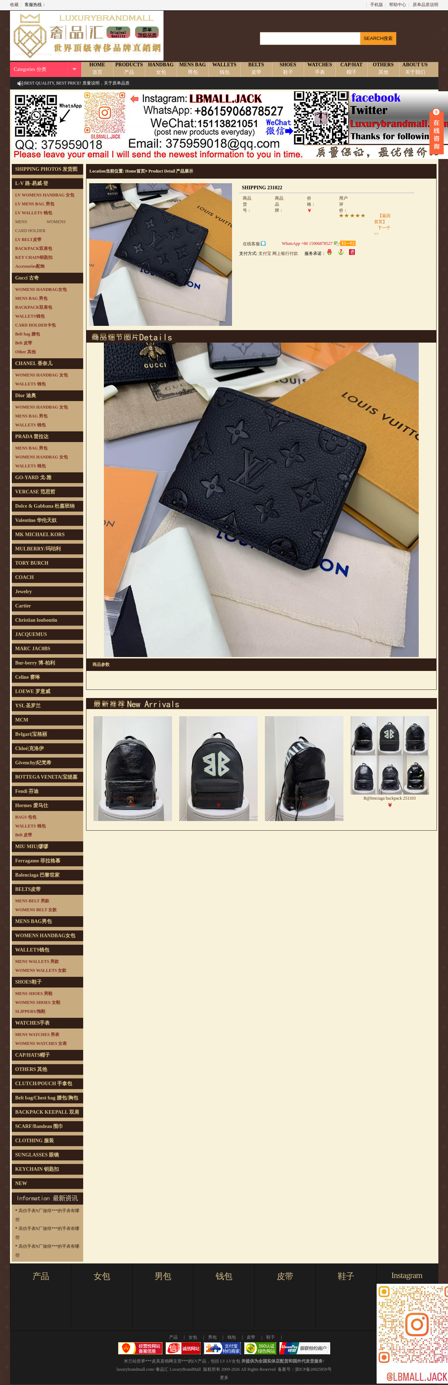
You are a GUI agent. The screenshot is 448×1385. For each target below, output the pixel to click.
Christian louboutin (36, 620)
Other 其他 (25, 351)
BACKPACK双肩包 (33, 248)
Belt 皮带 (23, 342)
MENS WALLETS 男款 (37, 961)
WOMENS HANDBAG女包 (41, 289)
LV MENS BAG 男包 (34, 203)
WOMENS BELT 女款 (36, 909)
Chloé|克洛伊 (29, 748)
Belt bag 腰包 (27, 334)
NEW (21, 1183)
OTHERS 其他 (31, 1069)
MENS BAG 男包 (31, 298)
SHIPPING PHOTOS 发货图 (46, 169)
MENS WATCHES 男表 (37, 1034)
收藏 (14, 4)
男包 (163, 1276)
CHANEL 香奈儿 (34, 363)
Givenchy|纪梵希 (33, 762)
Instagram (406, 1275)
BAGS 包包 (26, 817)
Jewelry (23, 591)
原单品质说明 (425, 4)
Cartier (23, 606)
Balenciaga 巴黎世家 (37, 875)
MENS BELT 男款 (32, 900)
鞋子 (346, 1276)
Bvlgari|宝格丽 (31, 734)
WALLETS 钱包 (30, 383)
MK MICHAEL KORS (40, 534)
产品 (40, 1276)
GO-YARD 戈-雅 (33, 477)
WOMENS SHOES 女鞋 (37, 1002)
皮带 (285, 1276)
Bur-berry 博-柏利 (35, 663)
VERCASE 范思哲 (35, 491)
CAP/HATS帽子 (32, 1055)
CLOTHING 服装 (34, 1140)
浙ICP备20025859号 (313, 1369)
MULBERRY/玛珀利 (38, 549)
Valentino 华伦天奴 (36, 520)
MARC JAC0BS (32, 648)
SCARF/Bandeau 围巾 (39, 1126)
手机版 (376, 4)
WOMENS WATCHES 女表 (41, 1043)
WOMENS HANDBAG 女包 (41, 375)
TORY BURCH (32, 563)
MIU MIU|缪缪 (31, 846)
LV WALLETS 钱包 (33, 212)
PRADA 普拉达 (32, 436)
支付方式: (248, 253)
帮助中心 (397, 4)
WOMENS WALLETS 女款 (41, 970)
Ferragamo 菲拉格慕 (37, 860)
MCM (22, 720)
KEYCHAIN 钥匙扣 (37, 1169)
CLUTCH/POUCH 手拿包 (43, 1083)
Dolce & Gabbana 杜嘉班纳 (45, 506)
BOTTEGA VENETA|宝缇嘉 (46, 777)
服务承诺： (315, 253)
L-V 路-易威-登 (32, 183)
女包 (102, 1276)
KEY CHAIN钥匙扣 (34, 257)
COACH (24, 577)
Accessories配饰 (30, 266)
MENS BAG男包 (33, 921)
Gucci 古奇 (27, 278)
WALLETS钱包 (30, 316)
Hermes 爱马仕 (31, 805)
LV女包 (233, 1361)
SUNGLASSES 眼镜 (37, 1155)
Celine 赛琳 (27, 677)
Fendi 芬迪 (27, 791)
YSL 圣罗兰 (28, 705)
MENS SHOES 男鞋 (34, 993)
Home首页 (135, 171)
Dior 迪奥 (25, 395)
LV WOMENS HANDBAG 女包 (44, 195)
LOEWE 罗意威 (32, 691)
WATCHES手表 (32, 1023)
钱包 (224, 1276)
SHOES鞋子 (28, 982)
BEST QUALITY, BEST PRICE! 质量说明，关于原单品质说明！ (77, 89)
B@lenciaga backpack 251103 (133, 798)
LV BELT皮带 (28, 239)
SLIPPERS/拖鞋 (30, 1011)
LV (223, 1361)
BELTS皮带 (28, 889)
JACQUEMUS (31, 634)
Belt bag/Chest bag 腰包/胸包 (46, 1098)
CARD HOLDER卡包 (35, 325)
